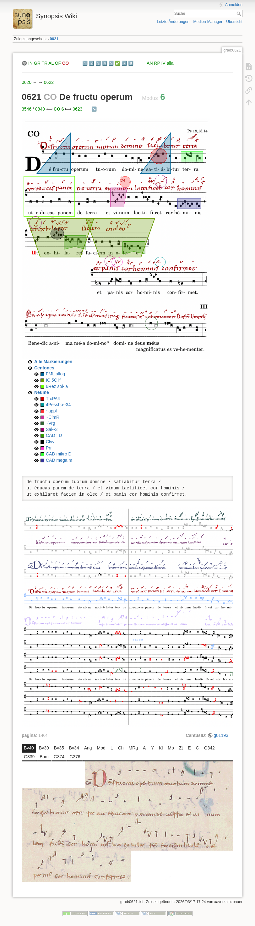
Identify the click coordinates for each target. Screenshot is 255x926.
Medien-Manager (207, 21)
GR (37, 63)
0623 (77, 109)
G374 (59, 756)
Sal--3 (51, 429)
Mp (171, 747)
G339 (29, 756)
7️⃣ (124, 63)
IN (30, 63)
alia (170, 63)
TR (44, 63)
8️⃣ (130, 63)
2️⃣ (91, 63)
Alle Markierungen (53, 361)
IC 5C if (53, 380)
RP (157, 63)
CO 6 (59, 109)
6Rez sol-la (57, 386)
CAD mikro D (59, 453)
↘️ (94, 109)
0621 (54, 39)
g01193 (221, 735)
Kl (161, 747)
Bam (44, 756)
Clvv (50, 441)
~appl (51, 410)
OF (58, 63)
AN (150, 63)
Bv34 (74, 747)
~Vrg (50, 423)
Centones (44, 367)
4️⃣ (104, 63)
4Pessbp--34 (58, 404)
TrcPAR (53, 398)
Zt (181, 747)
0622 (49, 82)
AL (51, 63)
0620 (26, 82)
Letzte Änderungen (173, 21)
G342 (209, 747)
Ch (121, 747)
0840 (40, 109)
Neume (41, 392)
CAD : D (54, 435)
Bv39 (44, 747)
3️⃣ (98, 63)
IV (163, 63)
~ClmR (52, 417)
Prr (49, 447)
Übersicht (234, 21)
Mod (101, 747)
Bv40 (29, 747)
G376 (74, 756)
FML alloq (55, 373)
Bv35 (59, 747)
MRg (133, 747)
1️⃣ (85, 63)
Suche (239, 13)
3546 (26, 109)
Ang (88, 747)
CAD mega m (59, 460)
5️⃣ (111, 63)
